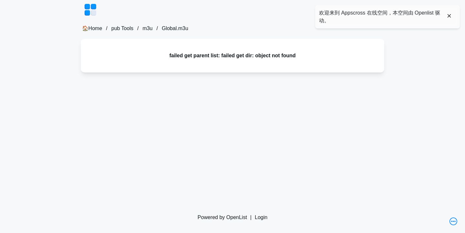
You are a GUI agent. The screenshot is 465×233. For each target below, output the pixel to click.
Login (261, 217)
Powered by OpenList (222, 217)
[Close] (449, 16)
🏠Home (92, 28)
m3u (147, 28)
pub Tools (122, 28)
